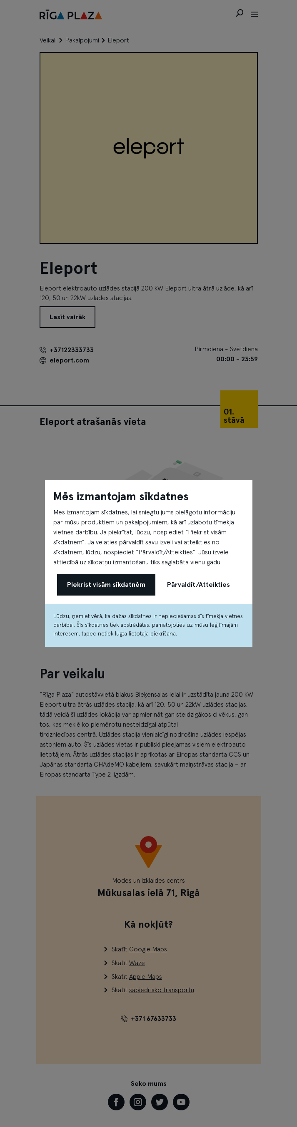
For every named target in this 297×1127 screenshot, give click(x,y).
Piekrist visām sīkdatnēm (106, 584)
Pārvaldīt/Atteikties (198, 584)
